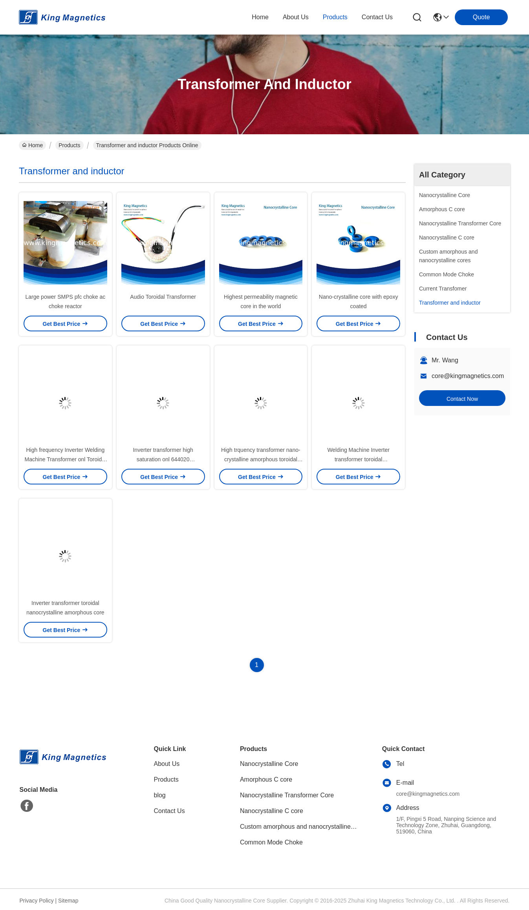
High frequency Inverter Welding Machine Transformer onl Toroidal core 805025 (65, 459)
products (335, 17)
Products (69, 145)
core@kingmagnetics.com (468, 376)
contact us (377, 17)
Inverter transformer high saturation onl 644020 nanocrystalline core (163, 459)
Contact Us (169, 811)
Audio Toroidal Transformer (163, 297)
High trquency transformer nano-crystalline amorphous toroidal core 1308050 (260, 459)
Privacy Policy (37, 900)
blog (160, 795)
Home (260, 17)
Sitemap (68, 900)
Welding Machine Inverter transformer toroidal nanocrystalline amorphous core (358, 459)
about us (296, 17)
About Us (167, 763)
